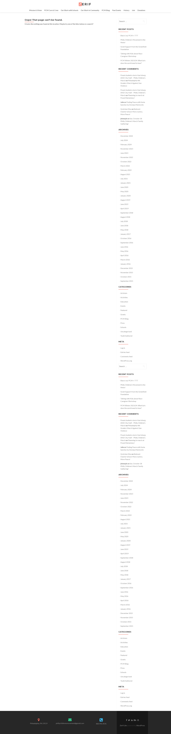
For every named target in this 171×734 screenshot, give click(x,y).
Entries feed (124, 352)
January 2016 (125, 264)
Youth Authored (126, 336)
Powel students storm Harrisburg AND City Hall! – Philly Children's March (133, 77)
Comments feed (126, 356)
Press (122, 323)
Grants (123, 314)
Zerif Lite (123, 725)
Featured (123, 310)
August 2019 (125, 200)
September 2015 (126, 281)
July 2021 (124, 179)
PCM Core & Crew (51, 10)
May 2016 (124, 251)
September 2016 (126, 243)
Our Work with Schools (69, 10)
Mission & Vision (35, 10)
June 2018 (124, 225)
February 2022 (126, 170)
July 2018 (124, 221)
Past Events (116, 10)
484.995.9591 (101, 724)
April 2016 (124, 255)
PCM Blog (106, 10)
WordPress (140, 725)
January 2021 (125, 183)
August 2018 (125, 217)
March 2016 (125, 260)
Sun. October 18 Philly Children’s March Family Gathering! (131, 121)
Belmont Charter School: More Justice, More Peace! (131, 111)
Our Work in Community (90, 10)
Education (124, 302)
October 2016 (125, 238)
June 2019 (124, 204)
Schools (123, 327)
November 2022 (126, 157)
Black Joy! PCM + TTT (129, 35)
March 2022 (125, 166)
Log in (122, 348)
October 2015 (125, 277)
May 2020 (124, 191)
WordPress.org (126, 361)
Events (123, 306)
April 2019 (124, 208)
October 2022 (125, 161)
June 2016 (124, 247)
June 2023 (124, 153)
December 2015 (126, 268)
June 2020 (124, 187)
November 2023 (126, 149)
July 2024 (124, 140)
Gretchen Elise (125, 109)
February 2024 (126, 144)
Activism (123, 293)
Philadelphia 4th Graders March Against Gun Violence (131, 83)
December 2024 (126, 136)
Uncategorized (126, 331)
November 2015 (126, 272)
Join (133, 10)
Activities (124, 297)
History (126, 10)
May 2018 (124, 230)
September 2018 (126, 213)
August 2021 (125, 174)
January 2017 (125, 234)
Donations (141, 10)
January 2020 (125, 196)
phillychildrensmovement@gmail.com (70, 723)
